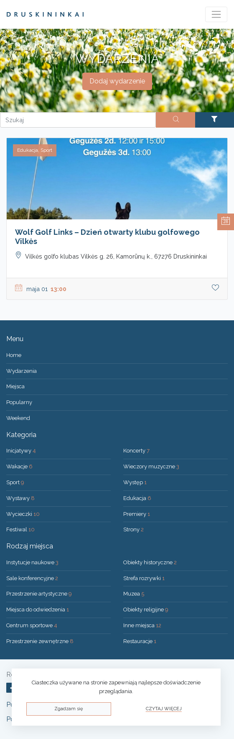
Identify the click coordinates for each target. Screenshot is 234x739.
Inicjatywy (21, 450)
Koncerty (136, 450)
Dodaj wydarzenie (117, 81)
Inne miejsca (142, 625)
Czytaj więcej (164, 708)
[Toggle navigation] (216, 14)
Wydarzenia (21, 371)
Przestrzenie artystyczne (39, 594)
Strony (133, 529)
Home (13, 355)
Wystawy (20, 498)
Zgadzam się (68, 708)
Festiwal (20, 529)
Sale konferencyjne (32, 578)
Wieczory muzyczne (151, 466)
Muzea (133, 594)
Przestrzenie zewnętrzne (40, 641)
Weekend (18, 418)
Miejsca (15, 386)
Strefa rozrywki (144, 578)
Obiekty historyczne (150, 562)
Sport (15, 482)
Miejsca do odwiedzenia (37, 609)
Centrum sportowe (31, 625)
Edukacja (137, 498)
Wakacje (19, 466)
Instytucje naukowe (32, 562)
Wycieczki (23, 514)
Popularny (19, 402)
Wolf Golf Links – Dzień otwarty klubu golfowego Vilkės (107, 237)
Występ (135, 482)
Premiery (136, 514)
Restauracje (139, 641)
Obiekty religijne (145, 609)
